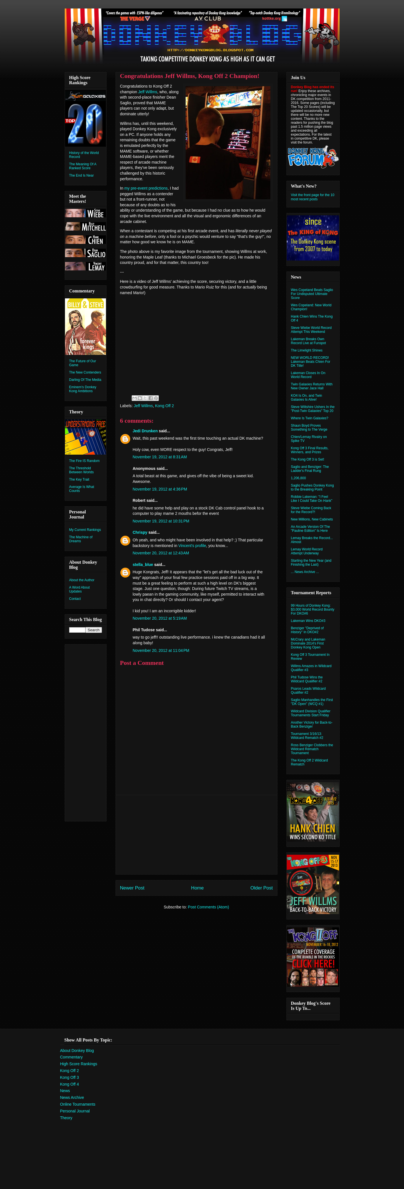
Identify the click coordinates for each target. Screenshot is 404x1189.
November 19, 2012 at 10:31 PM (161, 521)
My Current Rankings (85, 530)
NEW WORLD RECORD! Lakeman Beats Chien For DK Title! (310, 362)
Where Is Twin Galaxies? (310, 418)
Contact (75, 599)
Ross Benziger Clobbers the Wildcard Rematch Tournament (312, 749)
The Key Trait (79, 479)
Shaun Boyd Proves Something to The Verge (309, 427)
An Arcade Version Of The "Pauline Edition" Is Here (310, 529)
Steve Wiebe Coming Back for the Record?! (311, 510)
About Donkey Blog (77, 1050)
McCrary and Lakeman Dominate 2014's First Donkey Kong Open (308, 643)
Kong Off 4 (69, 1084)
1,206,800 (298, 478)
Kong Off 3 (69, 1077)
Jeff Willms (147, 92)
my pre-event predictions (146, 188)
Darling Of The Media (85, 380)
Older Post (261, 888)
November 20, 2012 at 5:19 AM (160, 618)
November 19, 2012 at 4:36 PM (160, 489)
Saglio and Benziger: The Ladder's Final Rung (310, 469)
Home (197, 888)
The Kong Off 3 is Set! (307, 459)
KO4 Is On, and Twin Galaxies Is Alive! (306, 398)
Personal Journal (75, 1111)
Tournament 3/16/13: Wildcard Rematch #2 (307, 736)
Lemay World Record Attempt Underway (307, 551)
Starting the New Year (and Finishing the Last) (311, 563)
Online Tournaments (77, 1104)
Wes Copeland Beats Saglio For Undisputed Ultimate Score (312, 294)
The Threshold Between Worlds (81, 470)
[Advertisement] (196, 834)
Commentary (71, 1057)
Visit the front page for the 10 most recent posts (313, 197)
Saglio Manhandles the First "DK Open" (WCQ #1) (312, 702)
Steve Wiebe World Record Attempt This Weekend (311, 330)
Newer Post (132, 888)
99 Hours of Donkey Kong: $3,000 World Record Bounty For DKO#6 (313, 609)
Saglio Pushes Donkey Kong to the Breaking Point (312, 487)
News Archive (72, 1097)
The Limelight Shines (307, 350)
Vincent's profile (192, 545)
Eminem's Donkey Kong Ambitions (82, 389)
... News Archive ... (305, 572)
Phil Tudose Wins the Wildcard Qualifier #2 (307, 679)
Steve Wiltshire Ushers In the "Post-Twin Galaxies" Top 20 (313, 409)
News (65, 1090)
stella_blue (143, 564)
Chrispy (140, 532)
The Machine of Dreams (81, 539)
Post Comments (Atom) (208, 907)
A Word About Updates (79, 589)
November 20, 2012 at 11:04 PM (161, 650)
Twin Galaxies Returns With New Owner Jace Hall (312, 386)
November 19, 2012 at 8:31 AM (160, 457)
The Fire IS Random (84, 461)
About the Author (81, 580)
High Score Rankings (78, 1064)
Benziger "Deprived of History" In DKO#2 (307, 630)
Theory (66, 1118)
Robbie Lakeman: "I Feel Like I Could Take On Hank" (312, 499)
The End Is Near (81, 175)
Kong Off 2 (164, 405)
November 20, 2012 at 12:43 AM (161, 553)
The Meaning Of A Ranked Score (82, 166)
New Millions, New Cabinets (312, 519)
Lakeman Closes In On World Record (308, 375)
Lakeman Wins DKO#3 (308, 621)
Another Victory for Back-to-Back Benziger (312, 724)
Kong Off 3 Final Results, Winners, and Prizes (310, 450)
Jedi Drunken (145, 431)
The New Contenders (85, 372)
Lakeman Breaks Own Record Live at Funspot (308, 341)
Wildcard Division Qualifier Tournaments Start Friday (311, 713)
